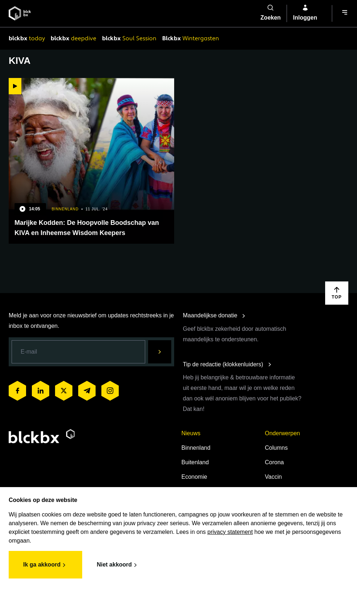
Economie (194, 477)
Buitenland (195, 462)
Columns (276, 448)
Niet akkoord (118, 565)
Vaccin (273, 477)
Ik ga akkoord (45, 565)
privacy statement (230, 532)
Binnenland (195, 448)
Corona (274, 462)
